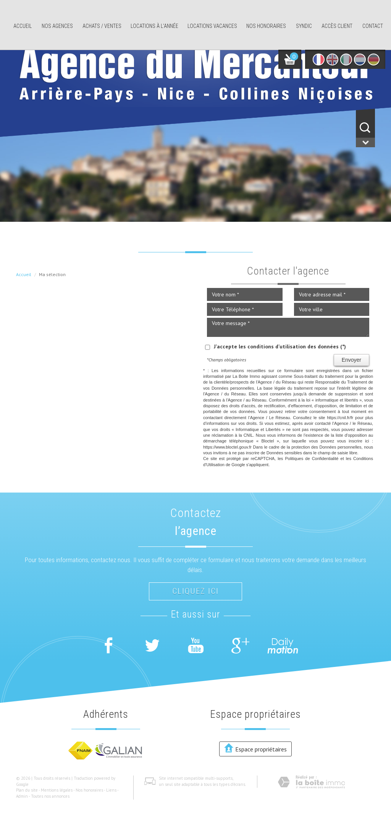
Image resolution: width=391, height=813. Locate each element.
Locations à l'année (154, 26)
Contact (372, 26)
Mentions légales (57, 790)
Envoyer (351, 360)
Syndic (304, 26)
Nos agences (57, 26)
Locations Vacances (212, 26)
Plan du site (27, 790)
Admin (22, 796)
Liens (111, 790)
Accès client (337, 26)
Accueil (22, 26)
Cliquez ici (195, 591)
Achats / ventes (101, 26)
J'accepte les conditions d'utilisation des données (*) (280, 346)
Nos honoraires (266, 26)
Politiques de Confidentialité (311, 458)
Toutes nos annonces (50, 796)
